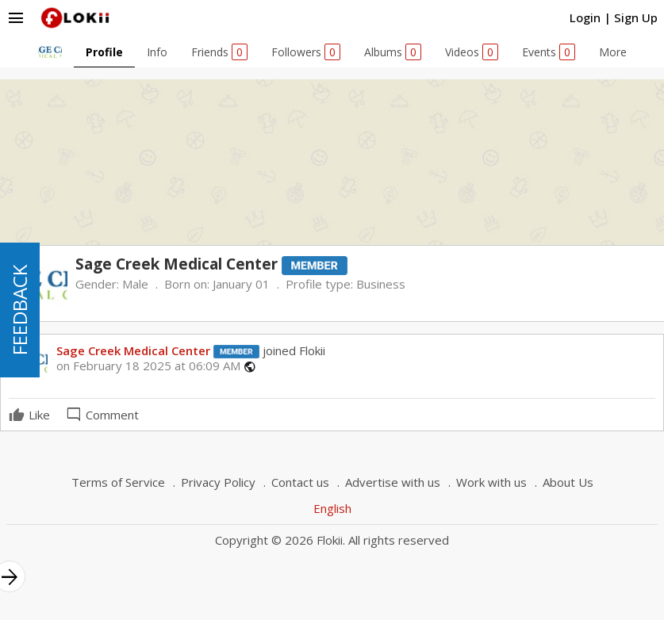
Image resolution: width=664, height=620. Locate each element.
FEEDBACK (19, 310)
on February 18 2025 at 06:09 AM (148, 365)
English (332, 508)
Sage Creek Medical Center (133, 350)
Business (380, 284)
